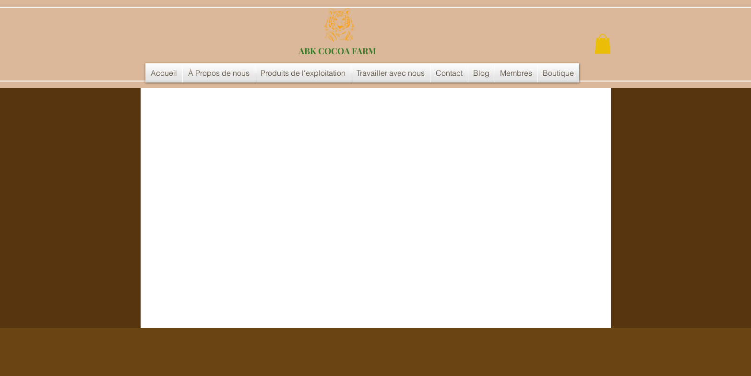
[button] (603, 44)
